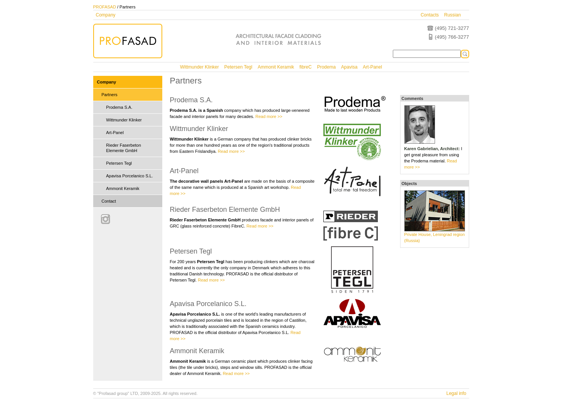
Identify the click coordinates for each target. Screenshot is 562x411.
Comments (413, 98)
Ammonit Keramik (276, 67)
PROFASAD (104, 7)
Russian (452, 15)
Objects (409, 183)
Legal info (456, 393)
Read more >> (268, 116)
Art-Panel (372, 67)
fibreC (305, 67)
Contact (109, 201)
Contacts (429, 15)
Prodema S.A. (119, 107)
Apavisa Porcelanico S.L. (129, 176)
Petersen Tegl (238, 67)
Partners (110, 94)
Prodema (326, 67)
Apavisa (349, 67)
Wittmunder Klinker (199, 67)
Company (105, 15)
